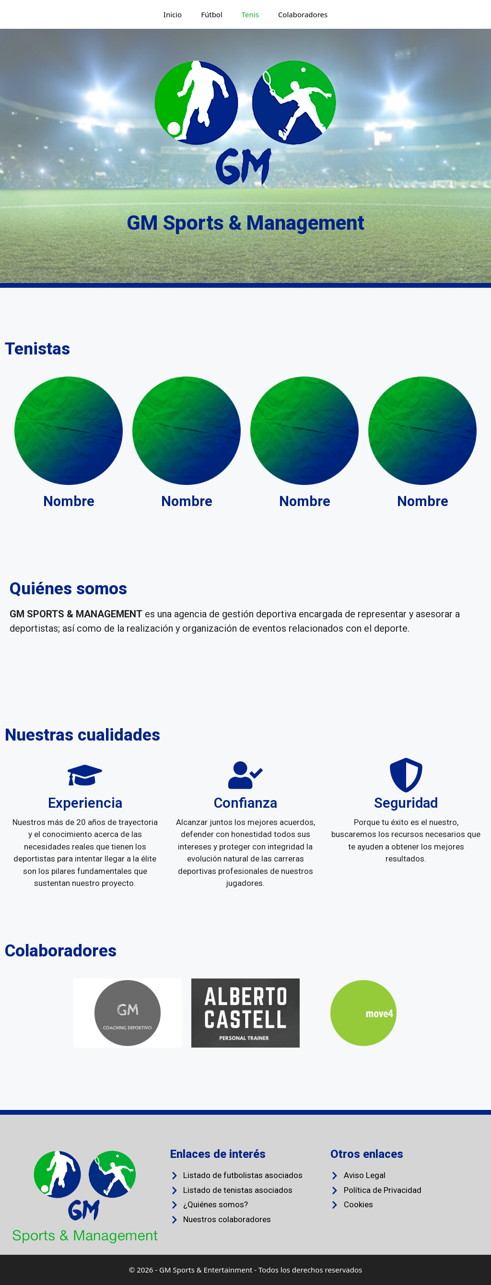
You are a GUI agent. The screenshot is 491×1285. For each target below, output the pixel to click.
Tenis (250, 14)
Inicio (173, 14)
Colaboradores (302, 14)
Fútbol (211, 14)
